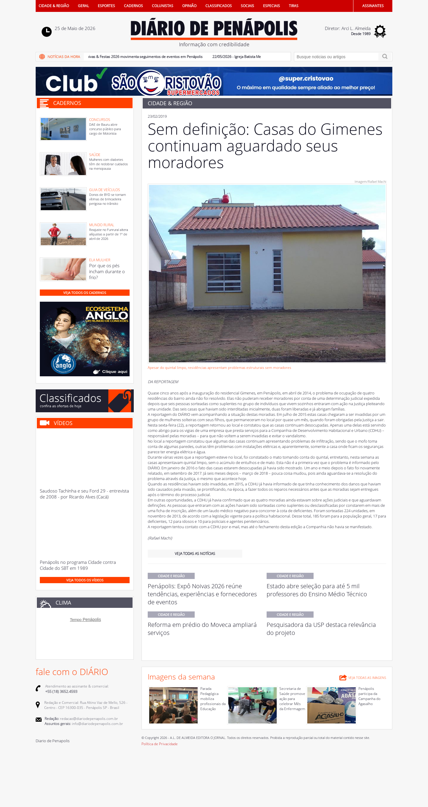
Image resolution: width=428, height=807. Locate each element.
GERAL (83, 5)
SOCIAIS (247, 5)
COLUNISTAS (162, 5)
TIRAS (293, 5)
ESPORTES (106, 5)
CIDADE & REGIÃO (54, 5)
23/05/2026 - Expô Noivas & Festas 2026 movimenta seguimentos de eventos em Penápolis (133, 56)
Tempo (75, 619)
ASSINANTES (373, 5)
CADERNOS (133, 5)
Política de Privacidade (159, 743)
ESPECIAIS (271, 5)
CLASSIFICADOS (218, 5)
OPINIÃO (189, 5)
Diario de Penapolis (53, 740)
